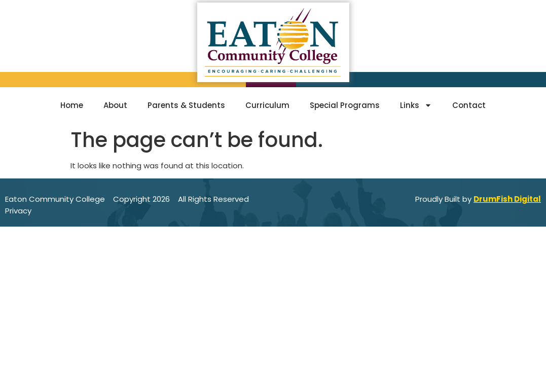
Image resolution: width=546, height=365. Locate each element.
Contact (469, 105)
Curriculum (267, 105)
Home (71, 105)
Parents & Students (186, 105)
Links (416, 105)
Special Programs (345, 105)
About (115, 105)
